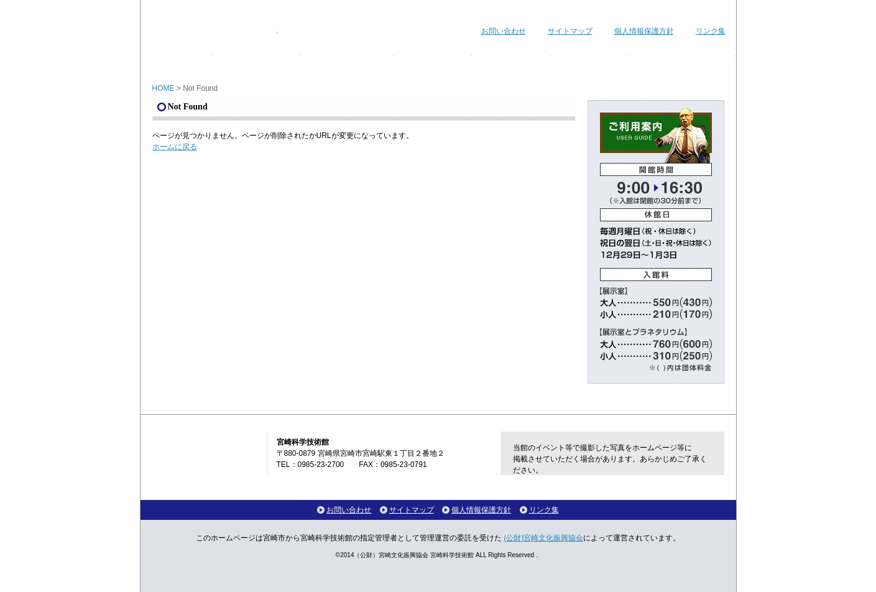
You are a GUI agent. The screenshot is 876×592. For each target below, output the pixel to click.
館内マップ (589, 58)
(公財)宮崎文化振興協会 (543, 538)
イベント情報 (256, 58)
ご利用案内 (512, 58)
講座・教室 (433, 58)
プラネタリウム (347, 58)
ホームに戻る (174, 146)
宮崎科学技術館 (214, 24)
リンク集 (711, 31)
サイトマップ (570, 31)
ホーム (176, 58)
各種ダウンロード (681, 58)
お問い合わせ (503, 31)
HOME (163, 88)
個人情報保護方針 (644, 31)
